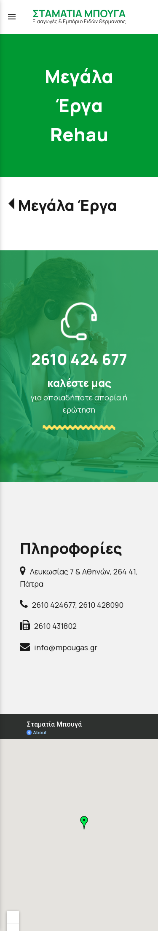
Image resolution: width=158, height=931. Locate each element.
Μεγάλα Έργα (67, 205)
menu (12, 17)
